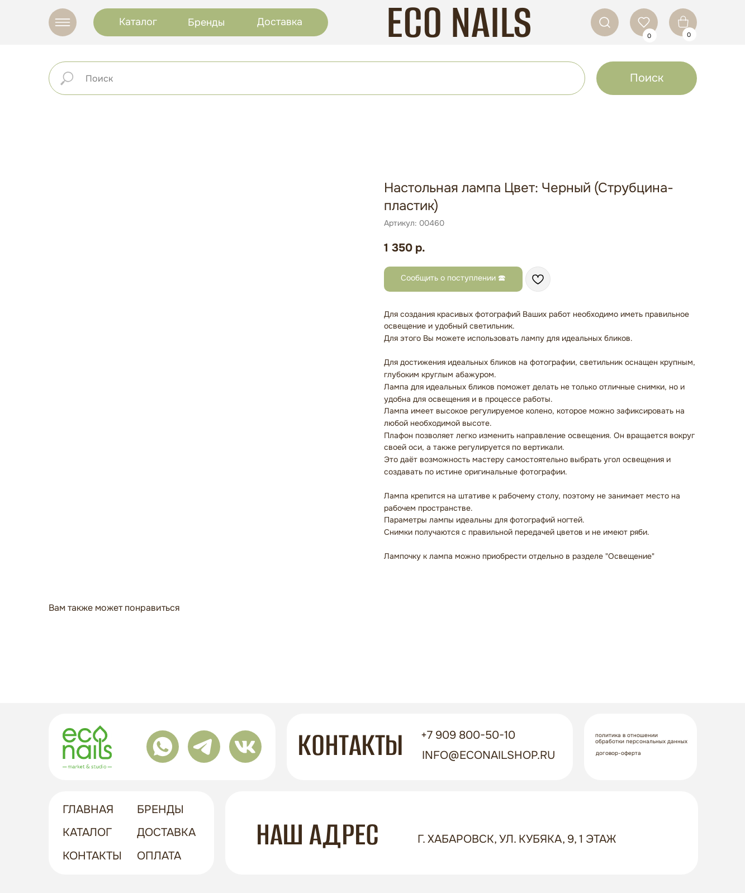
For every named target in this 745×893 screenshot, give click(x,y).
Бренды (206, 22)
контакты (92, 856)
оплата (159, 856)
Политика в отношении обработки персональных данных (641, 738)
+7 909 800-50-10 (468, 735)
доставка (166, 832)
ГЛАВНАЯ (88, 809)
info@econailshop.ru (489, 755)
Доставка (279, 22)
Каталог (138, 22)
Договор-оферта (618, 753)
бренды (160, 809)
